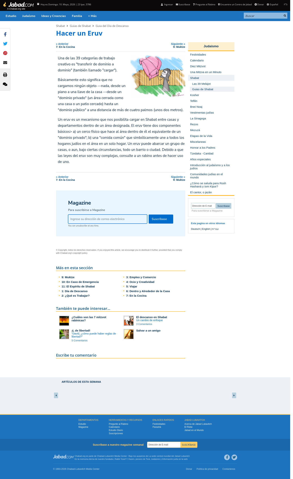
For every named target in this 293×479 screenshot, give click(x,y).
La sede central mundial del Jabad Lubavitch (169, 456)
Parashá (157, 427)
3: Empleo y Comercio (141, 277)
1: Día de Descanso (75, 291)
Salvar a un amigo (148, 330)
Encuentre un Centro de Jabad (235, 4)
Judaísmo (28, 16)
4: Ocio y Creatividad (140, 281)
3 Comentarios (144, 324)
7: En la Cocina (136, 295)
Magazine (83, 427)
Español (272, 4)
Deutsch (195, 229)
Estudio (11, 16)
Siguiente (158, 45)
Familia (77, 16)
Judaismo (155, 459)
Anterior (91, 45)
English (206, 229)
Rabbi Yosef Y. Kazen (125, 459)
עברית (215, 229)
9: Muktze (68, 277)
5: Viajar (131, 286)
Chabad (100, 456)
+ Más (92, 16)
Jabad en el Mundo (194, 430)
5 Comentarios (80, 340)
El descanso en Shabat (151, 317)
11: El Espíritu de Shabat (78, 286)
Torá (148, 459)
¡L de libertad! (81, 330)
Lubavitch (109, 456)
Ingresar (167, 4)
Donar (259, 4)
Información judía (170, 459)
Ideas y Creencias (53, 16)
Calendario (114, 427)
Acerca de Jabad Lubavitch (198, 424)
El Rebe (189, 427)
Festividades (159, 424)
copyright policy (80, 253)
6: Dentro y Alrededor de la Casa (148, 291)
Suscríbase (183, 4)
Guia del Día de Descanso (112, 26)
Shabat (60, 26)
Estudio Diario (116, 430)
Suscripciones (116, 433)
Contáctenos (228, 469)
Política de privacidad (207, 469)
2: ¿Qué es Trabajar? (76, 295)
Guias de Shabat (80, 26)
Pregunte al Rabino (204, 4)
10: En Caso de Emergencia (80, 281)
